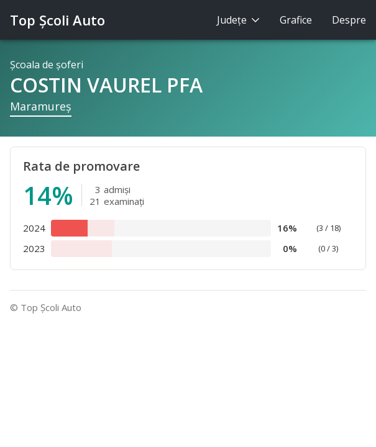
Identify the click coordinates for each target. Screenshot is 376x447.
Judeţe (238, 20)
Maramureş (40, 106)
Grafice (296, 20)
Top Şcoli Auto (57, 20)
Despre (349, 20)
